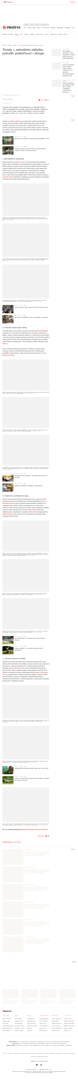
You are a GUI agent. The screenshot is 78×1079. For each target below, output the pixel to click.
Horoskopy (60, 27)
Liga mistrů (29, 1030)
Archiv (46, 1052)
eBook (41, 100)
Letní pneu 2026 (67, 1018)
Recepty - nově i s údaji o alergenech (36, 24)
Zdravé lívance (42, 1023)
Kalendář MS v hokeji (19, 1027)
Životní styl (45, 27)
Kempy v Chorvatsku (56, 1018)
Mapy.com (18, 1041)
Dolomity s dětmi (55, 1030)
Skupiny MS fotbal (31, 1023)
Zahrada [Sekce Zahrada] (16, 136)
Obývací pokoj (39, 34)
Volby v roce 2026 (6, 1018)
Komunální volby (6, 1020)
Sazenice (20, 1043)
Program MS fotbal (31, 1020)
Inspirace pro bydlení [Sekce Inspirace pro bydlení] (69, 80)
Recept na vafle (42, 1027)
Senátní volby (5, 1023)
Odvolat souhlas (69, 1052)
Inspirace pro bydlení (7, 34)
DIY (21, 34)
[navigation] (2, 2)
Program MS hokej (19, 1020)
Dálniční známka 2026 (69, 1020)
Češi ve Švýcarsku (56, 1025)
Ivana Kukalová (7, 99)
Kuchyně (26, 34)
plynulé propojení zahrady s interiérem (35, 829)
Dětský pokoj (53, 34)
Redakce (16, 1052)
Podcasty (67, 27)
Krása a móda (31, 27)
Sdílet (46, 100)
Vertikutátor (25, 1043)
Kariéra (10, 1052)
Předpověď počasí (25, 1041)
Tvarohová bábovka (43, 1025)
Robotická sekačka (33, 1043)
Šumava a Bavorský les (56, 1023)
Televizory (54, 1044)
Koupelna (32, 34)
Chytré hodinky (61, 1044)
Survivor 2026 (48, 1041)
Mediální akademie (37, 1052)
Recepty (53, 27)
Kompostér (47, 1043)
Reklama (52, 1052)
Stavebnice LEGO (28, 1044)
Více (74, 27)
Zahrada (17, 34)
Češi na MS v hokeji (19, 1025)
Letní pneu (43, 1044)
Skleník (52, 1043)
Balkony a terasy (63, 34)
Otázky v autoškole (68, 1027)
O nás (5, 1052)
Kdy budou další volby (7, 1027)
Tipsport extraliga (19, 1030)
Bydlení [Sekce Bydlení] (16, 305)
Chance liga (29, 1027)
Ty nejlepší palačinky (43, 1018)
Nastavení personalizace (39, 1056)
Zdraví (39, 27)
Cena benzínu (33, 1041)
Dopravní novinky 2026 (69, 1023)
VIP (25, 27)
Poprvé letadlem (55, 1020)
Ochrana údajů (25, 1052)
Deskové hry (49, 1044)
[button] (25, 75)
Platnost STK (67, 1030)
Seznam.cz (73, 2)
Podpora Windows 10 (64, 1041)
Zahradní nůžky (41, 1043)
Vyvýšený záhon (62, 1043)
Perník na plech (42, 1030)
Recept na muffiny (43, 1020)
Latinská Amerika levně (57, 1027)
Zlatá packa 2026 (40, 1041)
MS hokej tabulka (18, 1023)
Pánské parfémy (68, 1044)
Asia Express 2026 (56, 1041)
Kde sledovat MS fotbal (32, 1025)
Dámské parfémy (36, 1044)
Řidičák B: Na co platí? (69, 1025)
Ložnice (47, 34)
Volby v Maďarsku (6, 1030)
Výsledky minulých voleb (7, 1025)
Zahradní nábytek (17, 841)
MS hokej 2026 (18, 1018)
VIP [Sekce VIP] (63, 49)
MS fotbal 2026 (30, 1018)
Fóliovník (56, 1043)
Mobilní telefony (19, 1044)
